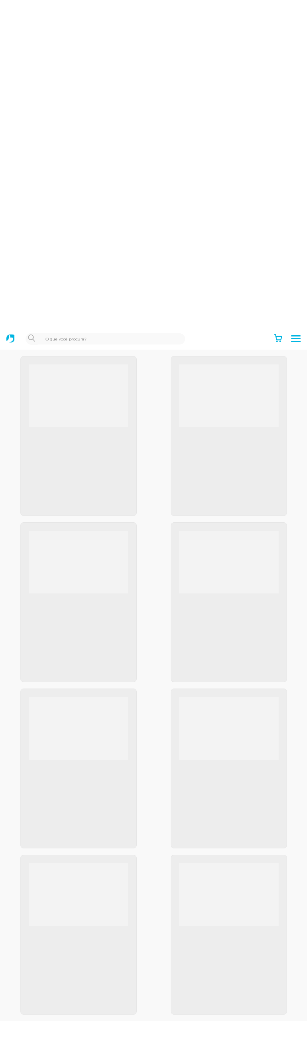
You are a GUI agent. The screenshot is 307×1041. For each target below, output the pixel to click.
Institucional (30, 745)
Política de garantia (40, 772)
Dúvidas (24, 1007)
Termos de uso (34, 759)
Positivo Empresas (39, 842)
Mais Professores (37, 897)
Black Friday (30, 883)
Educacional (30, 870)
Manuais (24, 1035)
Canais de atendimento (46, 980)
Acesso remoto (34, 994)
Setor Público (32, 856)
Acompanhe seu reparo (46, 966)
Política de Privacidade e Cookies (60, 786)
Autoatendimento (38, 953)
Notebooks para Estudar (47, 911)
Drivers (23, 1021)
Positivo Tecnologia (40, 828)
